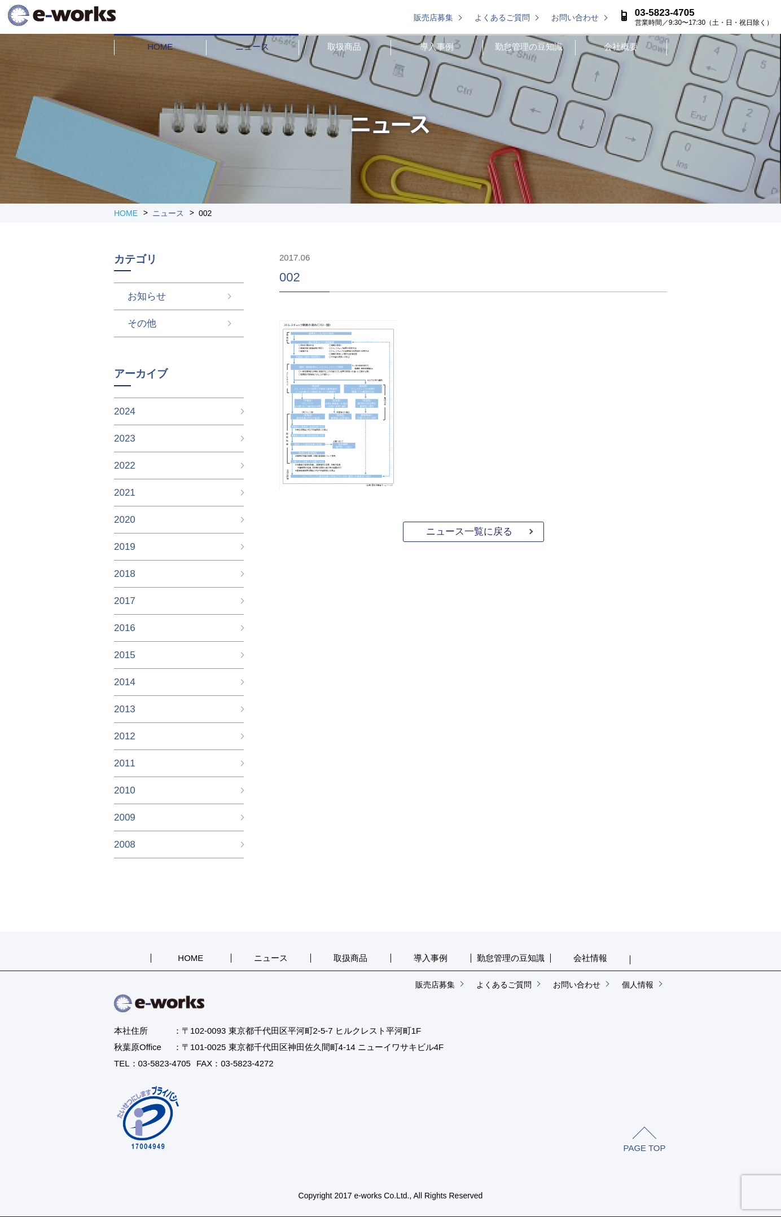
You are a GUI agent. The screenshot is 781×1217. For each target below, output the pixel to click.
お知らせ (133, 296)
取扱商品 (344, 46)
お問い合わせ (575, 17)
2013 (124, 709)
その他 (128, 323)
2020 (124, 519)
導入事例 (437, 46)
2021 (124, 492)
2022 (124, 465)
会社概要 (621, 46)
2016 (124, 628)
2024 (124, 411)
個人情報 (637, 984)
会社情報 (590, 958)
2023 (124, 438)
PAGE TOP (644, 1148)
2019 (124, 546)
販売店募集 (433, 17)
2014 (124, 682)
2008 (124, 844)
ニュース (252, 46)
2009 (124, 817)
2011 (124, 763)
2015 (124, 655)
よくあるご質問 (502, 17)
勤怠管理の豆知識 (529, 46)
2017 (124, 601)
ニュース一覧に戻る (469, 531)
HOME (160, 46)
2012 (124, 736)
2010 (124, 790)
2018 (124, 573)
